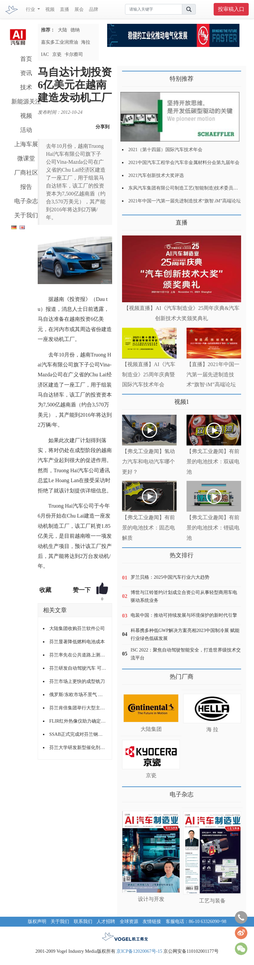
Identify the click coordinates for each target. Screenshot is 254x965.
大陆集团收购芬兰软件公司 (77, 628)
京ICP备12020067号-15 (139, 951)
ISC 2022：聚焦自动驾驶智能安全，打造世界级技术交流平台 (186, 654)
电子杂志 (26, 201)
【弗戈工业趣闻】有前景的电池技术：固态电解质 (148, 528)
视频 (50, 9)
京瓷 (57, 54)
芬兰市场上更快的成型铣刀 (77, 681)
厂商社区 (26, 172)
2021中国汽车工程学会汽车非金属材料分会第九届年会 (183, 162)
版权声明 (37, 921)
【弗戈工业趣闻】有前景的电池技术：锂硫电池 (213, 528)
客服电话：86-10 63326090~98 (196, 921)
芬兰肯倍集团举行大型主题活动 (78, 707)
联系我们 (83, 921)
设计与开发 (151, 899)
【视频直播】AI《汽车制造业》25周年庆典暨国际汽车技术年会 (148, 374)
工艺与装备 (212, 900)
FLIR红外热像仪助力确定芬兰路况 (78, 721)
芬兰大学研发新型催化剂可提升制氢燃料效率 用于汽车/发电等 (78, 747)
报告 (26, 187)
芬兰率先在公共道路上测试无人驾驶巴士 (78, 654)
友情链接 (152, 921)
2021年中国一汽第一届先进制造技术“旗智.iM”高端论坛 (184, 200)
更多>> (129, 220)
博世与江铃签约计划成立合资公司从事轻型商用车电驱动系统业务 (184, 596)
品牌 (93, 9)
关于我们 (26, 215)
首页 (26, 59)
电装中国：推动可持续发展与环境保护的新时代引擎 (184, 615)
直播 (64, 9)
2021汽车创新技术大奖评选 (156, 175)
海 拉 (212, 729)
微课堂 (26, 158)
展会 (79, 9)
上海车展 (26, 144)
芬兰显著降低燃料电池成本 (77, 641)
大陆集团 (151, 729)
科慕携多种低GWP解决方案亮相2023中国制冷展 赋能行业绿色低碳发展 (185, 634)
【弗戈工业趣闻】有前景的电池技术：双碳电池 (213, 461)
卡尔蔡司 (73, 54)
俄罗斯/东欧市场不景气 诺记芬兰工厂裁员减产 (78, 694)
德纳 (75, 29)
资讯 (26, 73)
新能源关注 (26, 101)
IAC (45, 54)
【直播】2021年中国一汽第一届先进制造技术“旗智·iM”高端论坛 (213, 374)
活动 (26, 130)
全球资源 (129, 921)
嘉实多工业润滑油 (59, 42)
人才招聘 (106, 921)
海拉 (85, 42)
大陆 (62, 29)
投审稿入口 (231, 9)
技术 (26, 87)
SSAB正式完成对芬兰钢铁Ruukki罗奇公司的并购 (78, 734)
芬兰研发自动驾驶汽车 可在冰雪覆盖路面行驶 (78, 668)
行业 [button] (31, 9)
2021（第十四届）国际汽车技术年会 (165, 149)
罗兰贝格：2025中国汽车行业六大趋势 (170, 577)
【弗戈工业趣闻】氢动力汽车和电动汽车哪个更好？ (148, 461)
